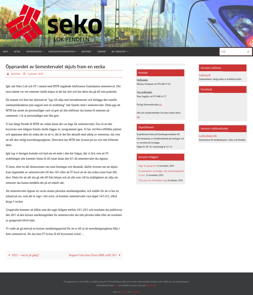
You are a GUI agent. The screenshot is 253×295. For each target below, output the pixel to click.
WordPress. (135, 292)
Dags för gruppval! (147, 166)
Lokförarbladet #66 (208, 136)
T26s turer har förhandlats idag (152, 180)
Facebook (151, 285)
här (160, 104)
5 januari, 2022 (35, 73)
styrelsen (15, 73)
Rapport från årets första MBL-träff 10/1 (95, 255)
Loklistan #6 (204, 75)
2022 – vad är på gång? (23, 255)
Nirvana (124, 292)
